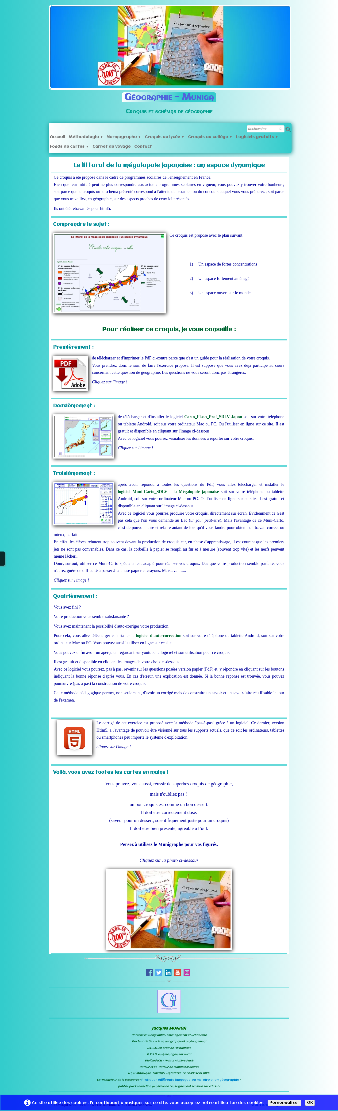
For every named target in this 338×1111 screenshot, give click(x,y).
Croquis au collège (210, 137)
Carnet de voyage (111, 147)
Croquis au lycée (164, 137)
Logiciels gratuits (257, 137)
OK (310, 1103)
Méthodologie (86, 137)
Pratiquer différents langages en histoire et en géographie (190, 1079)
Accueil (57, 137)
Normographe (124, 137)
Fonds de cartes (69, 147)
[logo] (169, 101)
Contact (143, 147)
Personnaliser (284, 1103)
